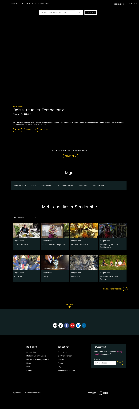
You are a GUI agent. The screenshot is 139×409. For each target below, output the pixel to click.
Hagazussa (18, 106)
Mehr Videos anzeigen (114, 286)
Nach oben (69, 303)
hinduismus (47, 184)
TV (24, 4)
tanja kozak (99, 184)
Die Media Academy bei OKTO (38, 356)
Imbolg (45, 275)
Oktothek (16, 4)
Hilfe (28, 364)
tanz (34, 184)
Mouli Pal (84, 184)
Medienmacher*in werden (36, 353)
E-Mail (97, 356)
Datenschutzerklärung (33, 390)
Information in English (66, 367)
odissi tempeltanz (66, 184)
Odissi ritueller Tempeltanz (53, 244)
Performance (20, 184)
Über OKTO (62, 349)
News (28, 360)
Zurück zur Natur (20, 244)
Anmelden (70, 155)
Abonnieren (31, 129)
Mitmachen (32, 4)
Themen (91, 12)
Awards (29, 367)
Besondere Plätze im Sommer (111, 275)
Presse (60, 360)
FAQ (59, 364)
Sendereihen (31, 349)
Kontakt (61, 356)
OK (120, 360)
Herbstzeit (75, 275)
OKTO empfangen (65, 353)
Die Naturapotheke (78, 244)
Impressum (17, 390)
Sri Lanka (17, 275)
